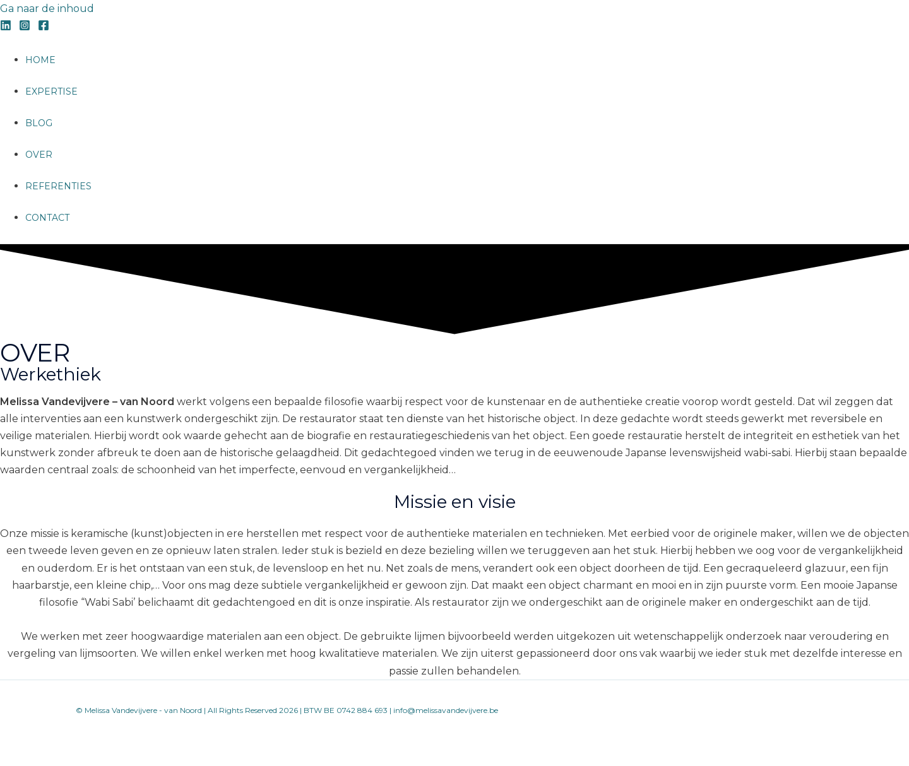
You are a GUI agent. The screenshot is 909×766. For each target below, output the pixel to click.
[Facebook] (43, 27)
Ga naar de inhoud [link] (47, 9)
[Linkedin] (5, 27)
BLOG (38, 123)
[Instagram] (24, 27)
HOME (40, 60)
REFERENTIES (58, 186)
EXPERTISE (51, 91)
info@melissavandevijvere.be (445, 710)
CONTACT (47, 217)
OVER (38, 154)
